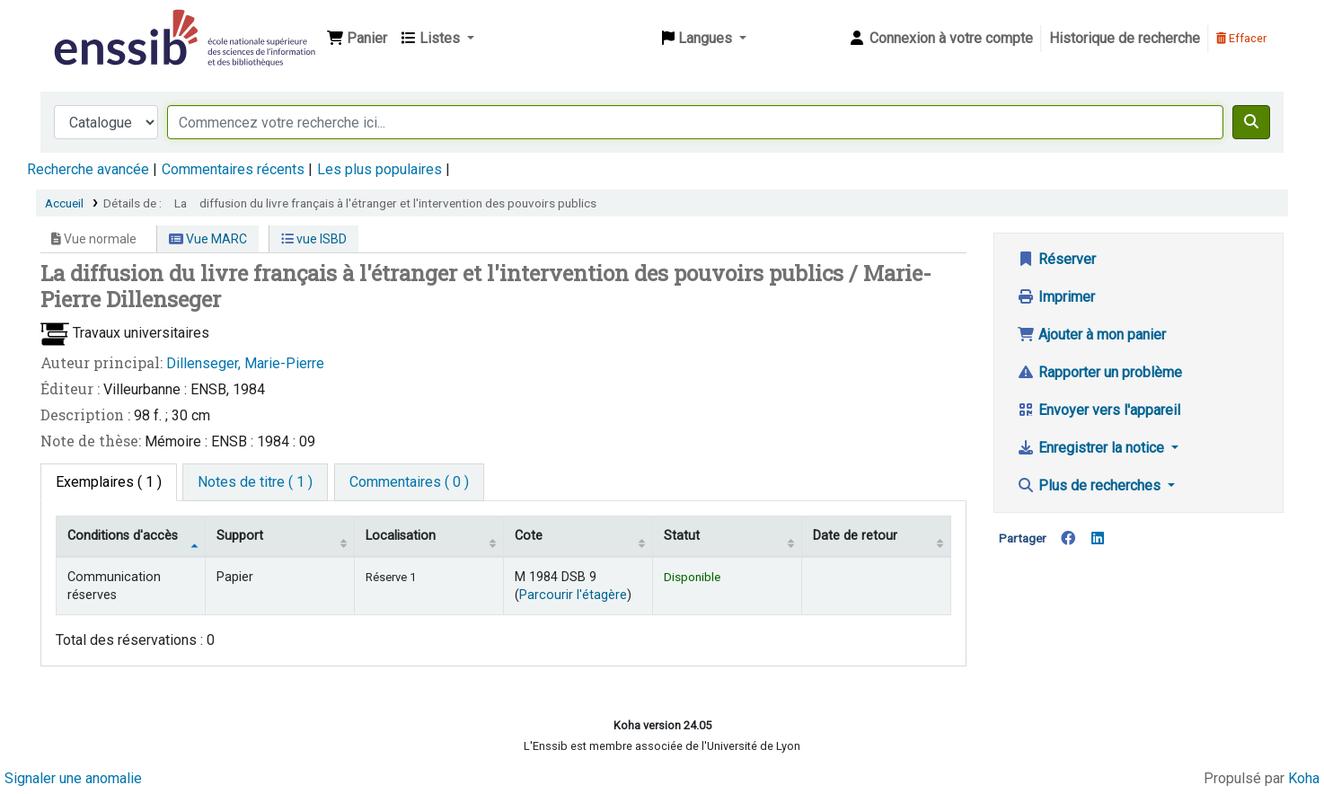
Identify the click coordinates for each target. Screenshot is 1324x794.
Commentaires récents (233, 169)
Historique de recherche (1124, 38)
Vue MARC (208, 239)
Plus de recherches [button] (1090, 485)
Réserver (1056, 259)
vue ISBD (314, 239)
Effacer (1241, 38)
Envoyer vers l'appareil (1098, 410)
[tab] (255, 482)
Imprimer (1056, 296)
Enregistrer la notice (1092, 447)
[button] (357, 39)
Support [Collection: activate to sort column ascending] (239, 535)
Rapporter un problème (1099, 372)
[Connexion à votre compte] (940, 39)
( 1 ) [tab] (109, 481)
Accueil (64, 203)
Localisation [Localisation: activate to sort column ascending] (401, 535)
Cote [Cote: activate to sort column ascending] (529, 535)
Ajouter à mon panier (1091, 334)
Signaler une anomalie (73, 778)
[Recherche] (1251, 122)
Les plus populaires (379, 169)
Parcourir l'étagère (573, 595)
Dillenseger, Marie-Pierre (245, 363)
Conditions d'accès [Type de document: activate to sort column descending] (122, 535)
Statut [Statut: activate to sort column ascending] (682, 535)
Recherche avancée (88, 169)
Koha (1304, 778)
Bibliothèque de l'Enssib (95, 25)
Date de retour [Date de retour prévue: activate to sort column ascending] (855, 535)
